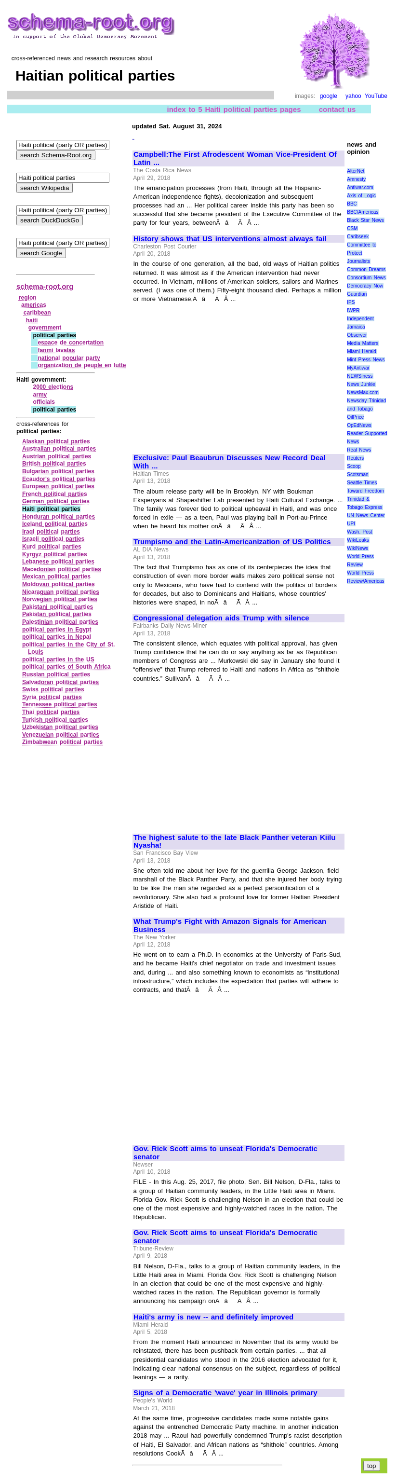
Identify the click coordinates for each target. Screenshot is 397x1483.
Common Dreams (366, 269)
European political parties (58, 486)
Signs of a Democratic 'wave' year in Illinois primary (225, 1393)
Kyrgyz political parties (54, 554)
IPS (351, 302)
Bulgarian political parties (58, 471)
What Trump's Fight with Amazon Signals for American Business (229, 926)
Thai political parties (50, 712)
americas (33, 305)
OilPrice (355, 417)
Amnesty (356, 179)
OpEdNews (359, 425)
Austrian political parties (56, 456)
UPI (351, 523)
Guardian (357, 294)
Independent (360, 318)
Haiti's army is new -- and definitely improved (213, 1317)
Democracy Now (365, 285)
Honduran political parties (58, 516)
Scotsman (357, 474)
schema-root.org (44, 286)
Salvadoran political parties (60, 682)
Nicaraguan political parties (60, 592)
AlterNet (355, 171)
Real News (359, 450)
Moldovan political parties (58, 584)
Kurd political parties (51, 546)
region (28, 297)
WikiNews (357, 548)
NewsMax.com (363, 392)
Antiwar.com (360, 187)
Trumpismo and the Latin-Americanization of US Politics (232, 542)
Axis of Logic (361, 195)
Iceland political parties (55, 524)
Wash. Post (359, 532)
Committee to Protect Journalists (361, 253)
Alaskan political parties (56, 441)
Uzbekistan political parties (60, 727)
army (40, 394)
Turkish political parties (55, 719)
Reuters (355, 458)
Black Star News (365, 220)
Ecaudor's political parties (58, 479)
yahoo (353, 96)
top (371, 1465)
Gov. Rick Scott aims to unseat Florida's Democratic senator (225, 1153)
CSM (352, 228)
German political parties (56, 501)
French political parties (54, 494)
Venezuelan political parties (60, 734)
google (328, 96)
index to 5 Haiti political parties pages (234, 109)
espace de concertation (71, 342)
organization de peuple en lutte (82, 365)
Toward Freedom (365, 491)
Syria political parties (52, 697)
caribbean (37, 312)
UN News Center (365, 515)
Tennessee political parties (59, 704)
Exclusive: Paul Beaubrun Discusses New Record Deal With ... (229, 462)
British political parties (54, 463)
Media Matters (362, 343)
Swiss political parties (53, 689)
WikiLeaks (358, 540)
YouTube (376, 96)
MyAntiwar (358, 368)
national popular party (69, 358)
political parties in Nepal (56, 636)
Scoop (353, 466)
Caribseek (358, 236)
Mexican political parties (56, 576)
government (45, 327)
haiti (32, 320)
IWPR (353, 310)
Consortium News (366, 277)
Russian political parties (56, 674)
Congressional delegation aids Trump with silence (221, 618)
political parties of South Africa (66, 666)
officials (44, 401)
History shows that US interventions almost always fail (229, 239)
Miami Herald (361, 351)
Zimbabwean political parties (62, 742)
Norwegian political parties (59, 599)
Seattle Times (362, 482)
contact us (337, 109)
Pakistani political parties (57, 607)
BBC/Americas (362, 212)
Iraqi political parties (51, 531)
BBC (352, 203)
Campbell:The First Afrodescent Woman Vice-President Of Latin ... (235, 158)
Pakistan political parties (57, 614)
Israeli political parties (53, 539)
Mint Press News (365, 359)
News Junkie (361, 384)
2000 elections (53, 387)
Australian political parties (59, 448)
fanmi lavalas (56, 350)
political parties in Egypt (57, 629)
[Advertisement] (214, 374)
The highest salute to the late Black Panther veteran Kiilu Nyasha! (234, 842)
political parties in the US (58, 659)
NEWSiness (359, 376)
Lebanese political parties (58, 561)
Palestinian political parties (60, 621)
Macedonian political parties (61, 569)
